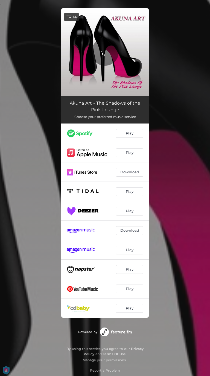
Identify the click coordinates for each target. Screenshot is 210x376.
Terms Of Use (114, 354)
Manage (89, 360)
